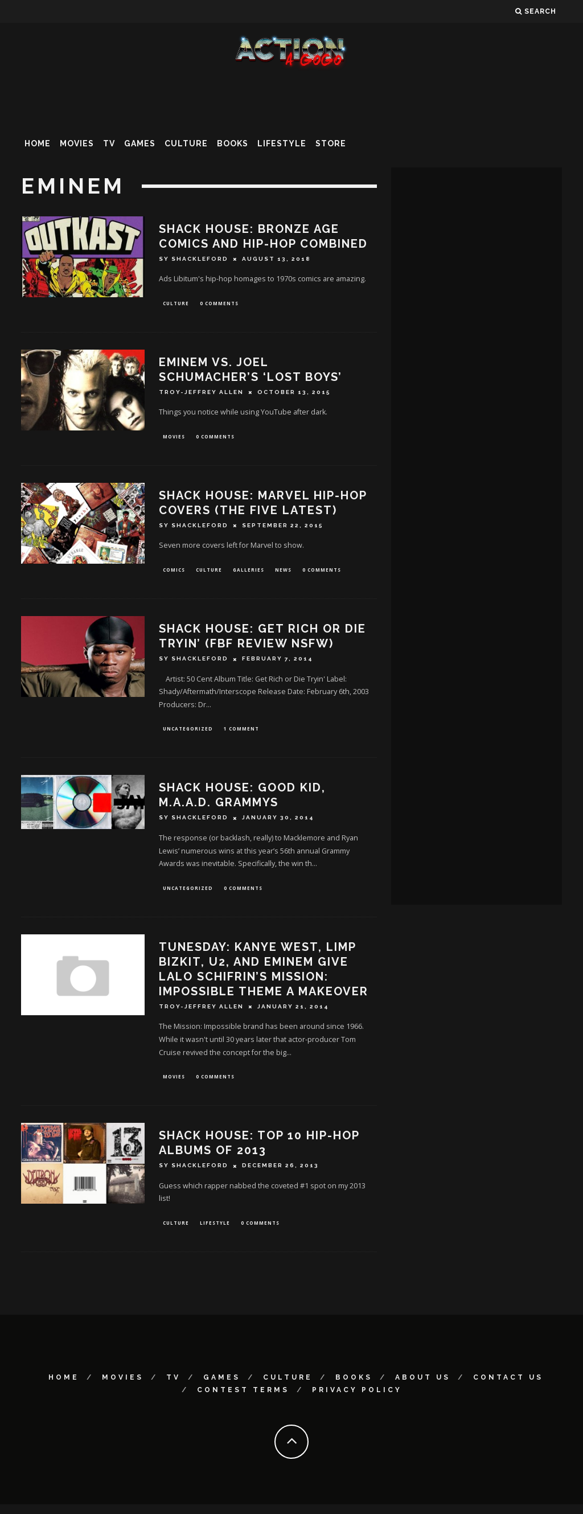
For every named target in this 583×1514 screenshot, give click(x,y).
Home (37, 143)
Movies (77, 143)
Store (330, 143)
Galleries (248, 573)
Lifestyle (281, 143)
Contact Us (508, 1387)
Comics (174, 573)
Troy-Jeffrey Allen (201, 394)
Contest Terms (243, 1399)
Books (232, 143)
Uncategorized (188, 734)
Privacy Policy (357, 1399)
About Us (422, 1387)
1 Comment (241, 734)
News (283, 573)
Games (139, 143)
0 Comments (219, 304)
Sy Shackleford (193, 259)
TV (109, 143)
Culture (186, 143)
